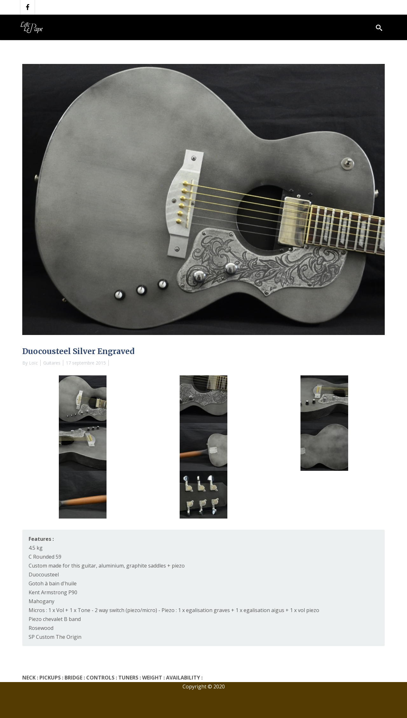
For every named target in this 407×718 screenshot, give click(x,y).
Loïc (33, 363)
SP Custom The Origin (55, 636)
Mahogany (41, 601)
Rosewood (41, 627)
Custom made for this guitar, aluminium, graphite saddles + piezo (107, 565)
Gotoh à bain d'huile (53, 583)
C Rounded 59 (45, 556)
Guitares (51, 363)
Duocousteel (44, 574)
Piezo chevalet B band (55, 619)
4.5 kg (36, 547)
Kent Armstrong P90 (53, 592)
